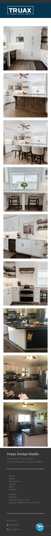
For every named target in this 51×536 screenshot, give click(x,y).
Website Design (15, 461)
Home (12, 476)
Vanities (13, 497)
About (12, 478)
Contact (13, 489)
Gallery (12, 484)
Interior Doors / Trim (19, 499)
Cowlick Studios (34, 461)
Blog (11, 486)
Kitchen (12, 494)
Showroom (14, 481)
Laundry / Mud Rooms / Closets (24, 502)
